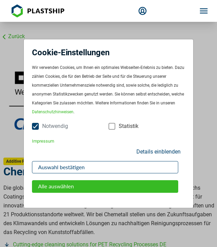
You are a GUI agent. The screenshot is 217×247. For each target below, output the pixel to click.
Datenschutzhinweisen (52, 112)
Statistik (128, 126)
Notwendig (55, 126)
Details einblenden (158, 151)
